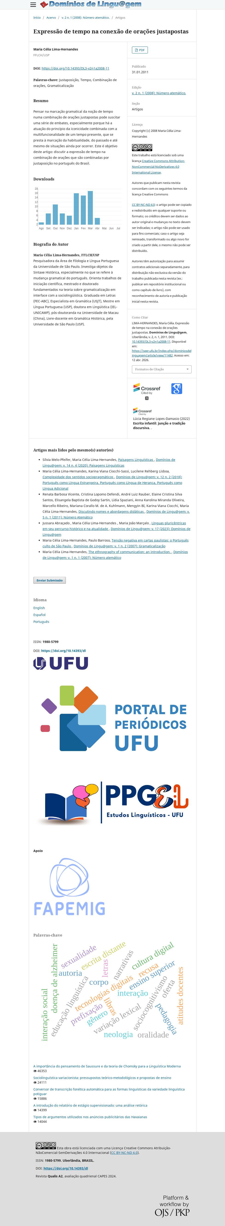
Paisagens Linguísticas (136, 459)
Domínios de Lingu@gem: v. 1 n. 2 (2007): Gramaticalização (119, 546)
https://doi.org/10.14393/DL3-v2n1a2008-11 (75, 68)
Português (41, 621)
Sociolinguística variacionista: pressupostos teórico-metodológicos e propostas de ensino (102, 1078)
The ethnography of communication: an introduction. (130, 552)
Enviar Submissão (50, 580)
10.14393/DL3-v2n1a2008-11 (151, 341)
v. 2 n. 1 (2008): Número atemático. (86, 17)
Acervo (51, 17)
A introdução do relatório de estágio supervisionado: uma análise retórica (90, 1105)
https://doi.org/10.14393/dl (63, 650)
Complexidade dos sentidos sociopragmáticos (78, 477)
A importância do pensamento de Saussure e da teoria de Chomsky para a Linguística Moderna (107, 1066)
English (39, 608)
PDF (141, 50)
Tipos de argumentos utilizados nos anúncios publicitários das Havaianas (90, 1117)
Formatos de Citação (149, 369)
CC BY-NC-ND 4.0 (143, 205)
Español (39, 615)
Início (37, 17)
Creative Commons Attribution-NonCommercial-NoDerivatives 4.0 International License (158, 166)
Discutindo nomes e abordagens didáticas (112, 511)
